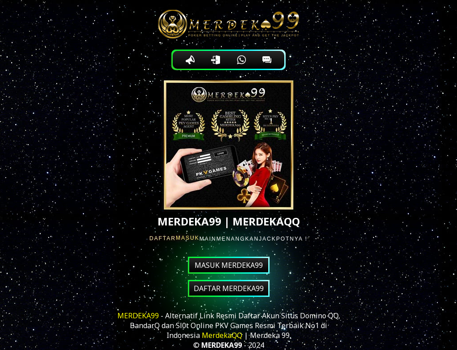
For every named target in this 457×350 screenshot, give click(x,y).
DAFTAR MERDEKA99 (229, 288)
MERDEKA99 (138, 316)
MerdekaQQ (222, 335)
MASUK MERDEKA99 (229, 265)
